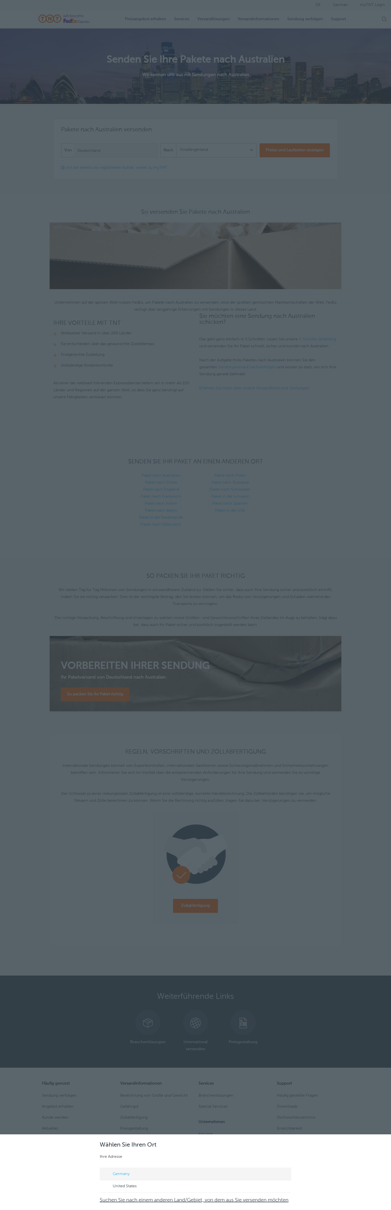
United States (120, 1186)
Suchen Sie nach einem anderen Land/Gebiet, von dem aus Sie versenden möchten (194, 1200)
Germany (116, 1174)
